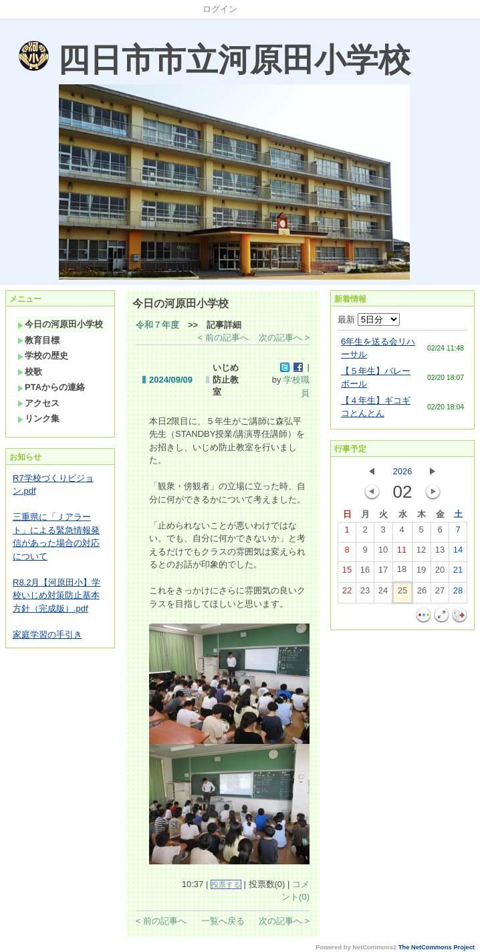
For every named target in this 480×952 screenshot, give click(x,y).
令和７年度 (157, 325)
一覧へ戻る (223, 921)
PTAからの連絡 (51, 387)
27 (440, 593)
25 (402, 593)
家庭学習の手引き (47, 635)
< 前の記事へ (223, 337)
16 (365, 573)
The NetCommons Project (436, 947)
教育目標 (38, 340)
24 (383, 593)
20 (440, 573)
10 (383, 553)
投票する (226, 884)
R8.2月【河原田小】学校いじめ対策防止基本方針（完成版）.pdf (56, 595)
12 (421, 553)
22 (347, 593)
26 (422, 593)
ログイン (220, 9)
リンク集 (38, 418)
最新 (369, 319)
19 (421, 573)
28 (458, 593)
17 (383, 573)
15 (347, 573)
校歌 (29, 372)
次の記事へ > (284, 337)
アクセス (38, 403)
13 (440, 553)
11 (401, 553)
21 (458, 573)
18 (401, 572)
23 (365, 593)
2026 (402, 471)
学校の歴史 (42, 356)
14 (458, 553)
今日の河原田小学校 (60, 324)
